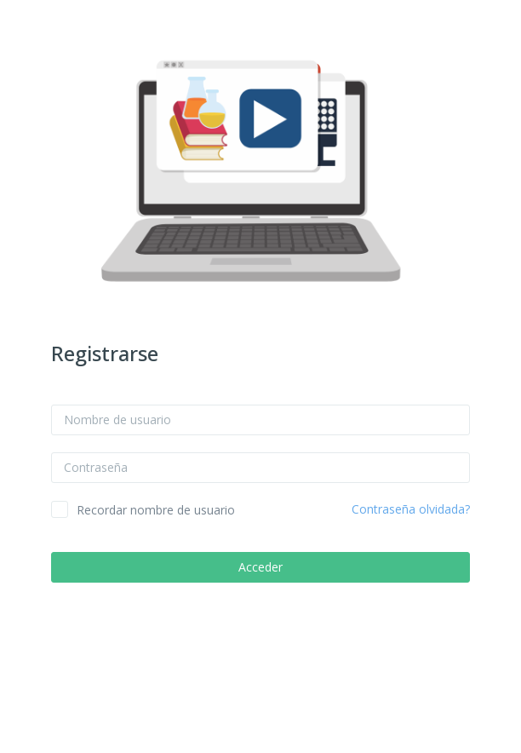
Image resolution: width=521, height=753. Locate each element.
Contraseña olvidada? (411, 509)
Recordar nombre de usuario (156, 510)
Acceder (260, 567)
